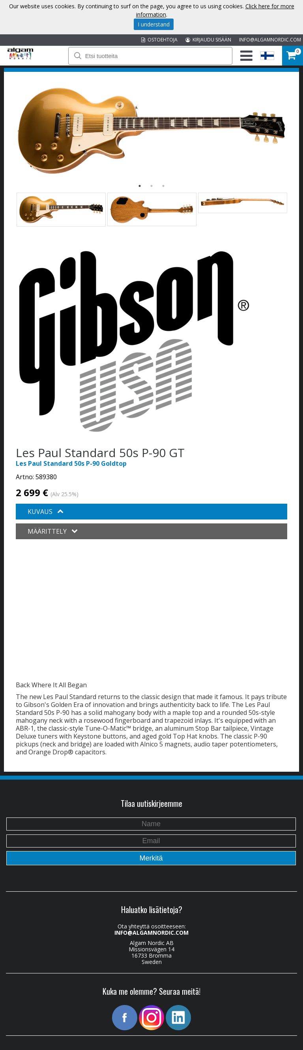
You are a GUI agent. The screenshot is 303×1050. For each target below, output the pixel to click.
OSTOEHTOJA (159, 39)
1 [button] (140, 186)
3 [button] (163, 186)
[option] (151, 131)
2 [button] (151, 186)
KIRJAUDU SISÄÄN (208, 39)
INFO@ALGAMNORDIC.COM (270, 39)
